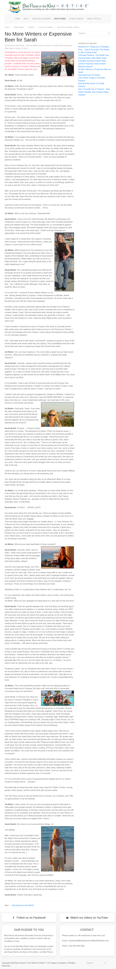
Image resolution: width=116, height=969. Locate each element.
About (26, 19)
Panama (31, 27)
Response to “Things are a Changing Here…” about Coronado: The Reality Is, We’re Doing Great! (93, 49)
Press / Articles (94, 19)
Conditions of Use (11, 941)
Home (17, 19)
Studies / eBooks (76, 19)
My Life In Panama (46, 27)
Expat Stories (60, 19)
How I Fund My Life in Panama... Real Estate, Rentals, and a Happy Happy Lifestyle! (94, 92)
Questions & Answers (41, 19)
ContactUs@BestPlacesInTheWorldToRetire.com (88, 941)
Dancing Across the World (23, 905)
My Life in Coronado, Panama (68, 27)
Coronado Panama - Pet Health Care (93, 55)
